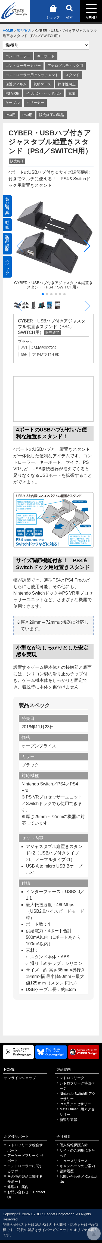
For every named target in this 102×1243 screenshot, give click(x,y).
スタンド (72, 75)
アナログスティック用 (65, 66)
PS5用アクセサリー (75, 1104)
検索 (69, 11)
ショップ (53, 11)
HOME (8, 31)
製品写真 (7, 206)
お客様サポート (16, 1137)
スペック (7, 266)
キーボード (46, 56)
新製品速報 (68, 1120)
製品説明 (7, 243)
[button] (87, 246)
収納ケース (42, 84)
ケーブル (12, 103)
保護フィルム (16, 84)
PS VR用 (12, 93)
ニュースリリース (74, 1161)
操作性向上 (67, 84)
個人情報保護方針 (74, 1145)
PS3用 (27, 115)
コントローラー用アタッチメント (31, 75)
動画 (7, 224)
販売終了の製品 (51, 115)
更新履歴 (67, 1171)
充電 (71, 93)
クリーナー (35, 103)
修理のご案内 (18, 1187)
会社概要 (64, 1137)
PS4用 (10, 115)
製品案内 (24, 31)
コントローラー (17, 56)
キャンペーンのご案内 (77, 1166)
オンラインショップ (20, 1078)
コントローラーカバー (23, 66)
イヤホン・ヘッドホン (43, 93)
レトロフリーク (72, 1078)
